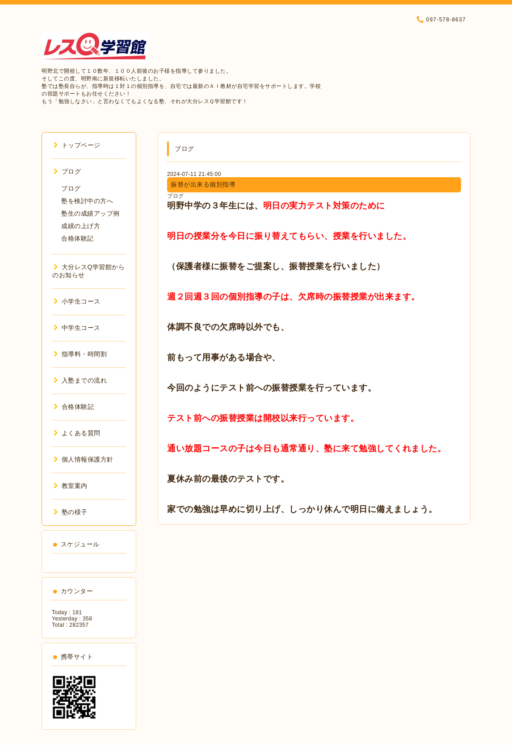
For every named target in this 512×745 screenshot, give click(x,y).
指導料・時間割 (80, 354)
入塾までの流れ (80, 380)
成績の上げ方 (80, 225)
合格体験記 (77, 238)
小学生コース (77, 301)
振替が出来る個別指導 (203, 184)
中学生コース (77, 327)
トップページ (77, 145)
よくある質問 (77, 433)
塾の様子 (71, 512)
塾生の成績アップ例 (90, 213)
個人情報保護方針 (83, 459)
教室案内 (71, 485)
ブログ (175, 196)
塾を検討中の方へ (87, 200)
